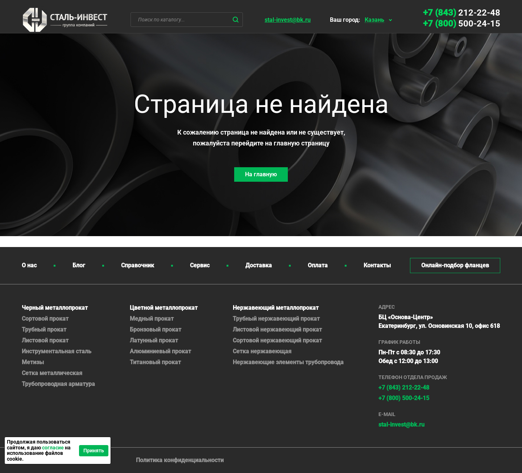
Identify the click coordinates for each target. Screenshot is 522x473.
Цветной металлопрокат (164, 307)
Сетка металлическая (52, 373)
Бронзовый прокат (155, 329)
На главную (261, 174)
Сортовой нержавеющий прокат (277, 340)
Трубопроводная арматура (58, 384)
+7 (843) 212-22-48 (403, 387)
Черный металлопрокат (55, 307)
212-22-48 (461, 13)
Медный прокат (152, 318)
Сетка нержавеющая (262, 351)
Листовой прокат (45, 340)
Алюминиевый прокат (160, 351)
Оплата (318, 265)
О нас (29, 265)
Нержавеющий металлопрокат (276, 307)
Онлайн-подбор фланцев (455, 265)
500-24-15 (461, 23)
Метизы (33, 362)
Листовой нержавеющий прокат (277, 329)
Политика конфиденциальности (180, 460)
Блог (78, 265)
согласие (53, 448)
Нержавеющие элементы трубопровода (288, 362)
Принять (93, 450)
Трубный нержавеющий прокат (276, 318)
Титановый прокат (155, 362)
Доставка (258, 265)
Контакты (377, 265)
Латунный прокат (154, 340)
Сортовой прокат (45, 318)
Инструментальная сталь (56, 351)
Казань (374, 20)
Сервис (200, 265)
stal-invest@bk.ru (288, 19)
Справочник (137, 265)
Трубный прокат (44, 329)
